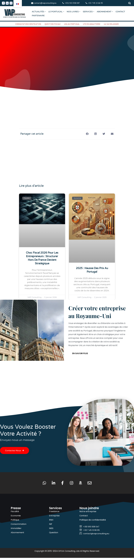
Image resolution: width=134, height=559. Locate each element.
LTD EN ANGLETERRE (91, 24)
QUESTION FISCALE (53, 24)
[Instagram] (11, 3)
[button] (45, 11)
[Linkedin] (7, 3)
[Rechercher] (129, 3)
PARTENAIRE (38, 15)
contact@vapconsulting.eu (45, 3)
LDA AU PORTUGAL (72, 24)
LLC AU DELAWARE (111, 24)
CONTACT (120, 11)
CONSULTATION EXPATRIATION (28, 24)
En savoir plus (80, 354)
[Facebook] (3, 3)
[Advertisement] (67, 101)
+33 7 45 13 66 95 (95, 3)
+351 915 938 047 (72, 3)
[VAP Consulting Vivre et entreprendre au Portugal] (14, 13)
